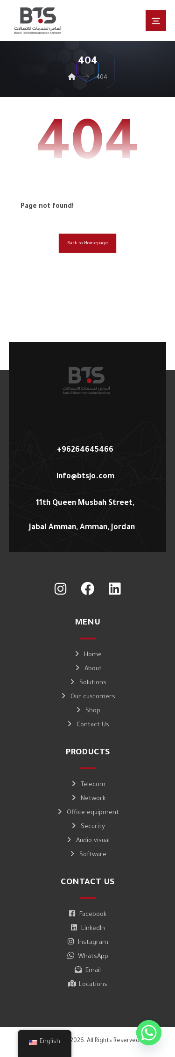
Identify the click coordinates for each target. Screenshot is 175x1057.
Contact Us (87, 725)
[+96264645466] (84, 447)
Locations (87, 984)
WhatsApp (87, 956)
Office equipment (87, 812)
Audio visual (87, 840)
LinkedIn (87, 928)
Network (87, 798)
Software (87, 854)
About (88, 669)
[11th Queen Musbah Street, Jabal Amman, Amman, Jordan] (84, 500)
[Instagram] (60, 589)
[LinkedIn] (114, 589)
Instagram (87, 942)
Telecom (87, 784)
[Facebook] (87, 589)
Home (87, 655)
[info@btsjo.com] (84, 473)
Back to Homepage (87, 243)
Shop (87, 711)
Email (88, 970)
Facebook (87, 914)
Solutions (87, 683)
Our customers (87, 697)
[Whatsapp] (148, 1032)
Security (87, 826)
